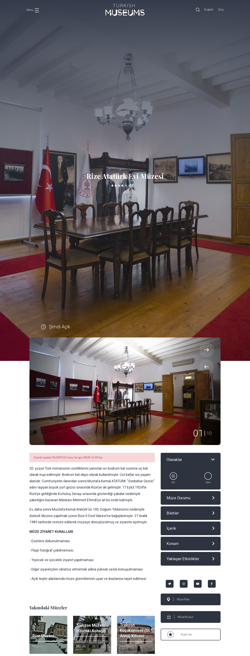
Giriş (220, 9)
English (208, 9)
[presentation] (206, 366)
